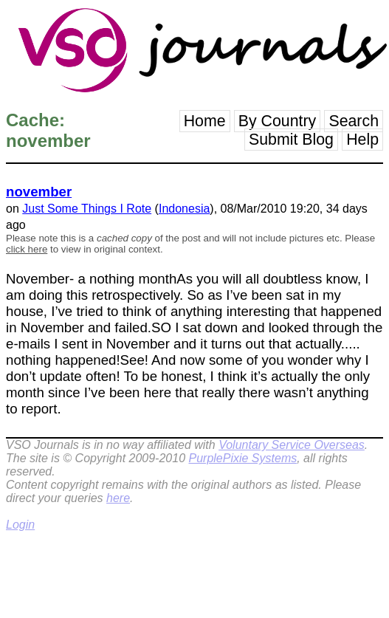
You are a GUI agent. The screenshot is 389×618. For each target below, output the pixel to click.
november (39, 191)
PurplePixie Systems (242, 458)
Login (20, 524)
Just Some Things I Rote (86, 208)
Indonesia (184, 208)
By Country (277, 121)
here (118, 498)
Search (353, 121)
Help (362, 139)
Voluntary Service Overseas (291, 445)
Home (205, 121)
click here (26, 249)
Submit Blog (291, 139)
